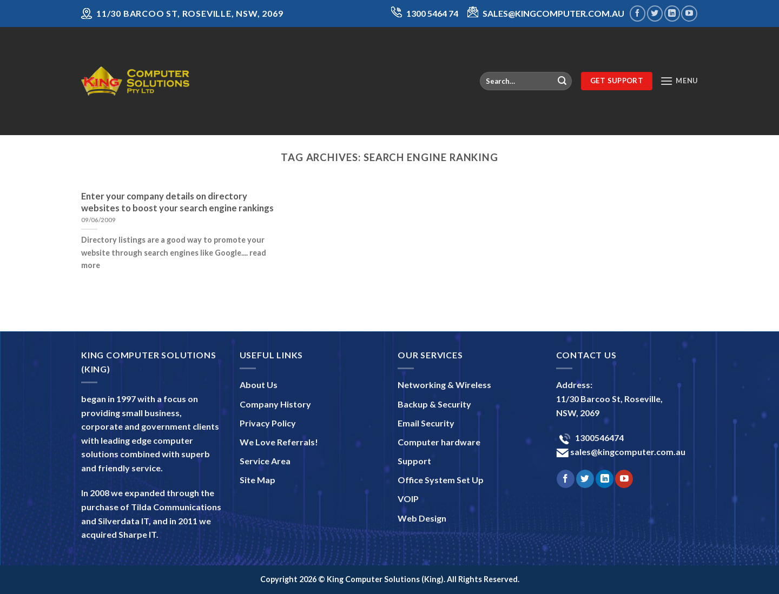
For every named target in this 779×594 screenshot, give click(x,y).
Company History (275, 404)
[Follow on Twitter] (655, 13)
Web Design (422, 518)
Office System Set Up (441, 480)
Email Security (426, 423)
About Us (259, 384)
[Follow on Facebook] (637, 13)
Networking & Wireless (444, 384)
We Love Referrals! (279, 442)
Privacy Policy (268, 423)
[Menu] (679, 81)
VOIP (408, 498)
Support (414, 461)
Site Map (257, 480)
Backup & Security (434, 404)
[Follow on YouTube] (689, 13)
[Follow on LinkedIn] (672, 13)
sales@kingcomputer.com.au (627, 451)
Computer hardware (439, 442)
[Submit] (562, 81)
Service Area (265, 461)
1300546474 (598, 437)
